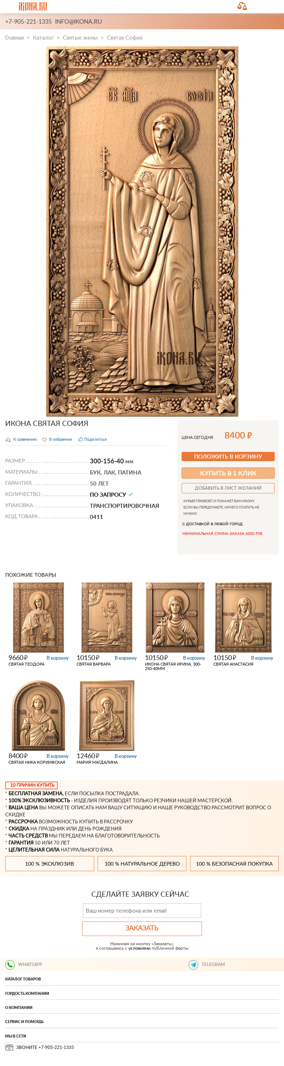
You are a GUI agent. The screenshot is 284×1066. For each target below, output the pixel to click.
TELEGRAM (207, 964)
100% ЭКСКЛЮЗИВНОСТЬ (39, 801)
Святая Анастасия (233, 664)
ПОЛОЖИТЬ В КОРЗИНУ (228, 456)
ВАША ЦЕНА (23, 808)
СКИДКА (19, 829)
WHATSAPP (23, 964)
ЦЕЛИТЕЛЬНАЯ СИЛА (34, 850)
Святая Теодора (26, 664)
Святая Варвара (94, 664)
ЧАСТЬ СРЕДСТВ (28, 836)
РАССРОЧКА (23, 822)
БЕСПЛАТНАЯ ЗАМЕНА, (36, 794)
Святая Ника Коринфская (37, 762)
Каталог (43, 38)
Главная (14, 38)
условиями (139, 948)
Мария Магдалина (97, 762)
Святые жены (80, 38)
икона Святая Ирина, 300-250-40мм (173, 666)
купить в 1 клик (228, 473)
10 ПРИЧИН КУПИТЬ (32, 785)
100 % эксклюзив (49, 864)
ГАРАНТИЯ (21, 843)
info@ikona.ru (78, 22)
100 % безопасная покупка (234, 864)
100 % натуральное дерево (142, 864)
